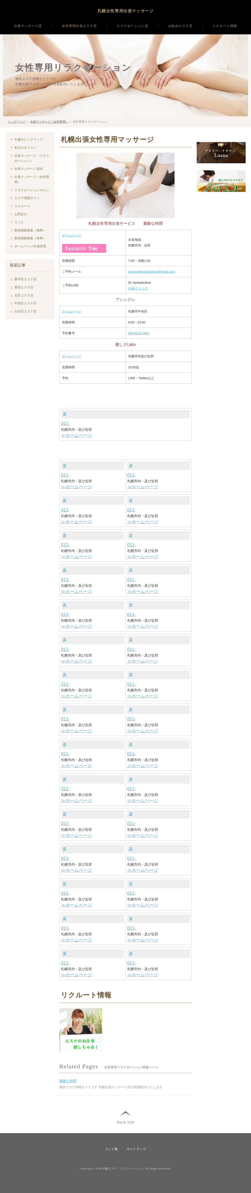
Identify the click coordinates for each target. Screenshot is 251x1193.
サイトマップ (136, 1149)
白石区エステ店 (25, 311)
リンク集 (111, 1149)
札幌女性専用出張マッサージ (126, 11)
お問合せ (20, 214)
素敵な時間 (67, 1081)
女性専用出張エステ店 (79, 26)
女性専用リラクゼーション (73, 68)
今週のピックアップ (28, 139)
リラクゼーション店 (132, 26)
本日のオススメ (25, 147)
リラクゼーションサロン (31, 190)
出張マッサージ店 (28, 26)
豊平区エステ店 (25, 279)
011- (65, 423)
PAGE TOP (125, 1122)
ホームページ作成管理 (30, 246)
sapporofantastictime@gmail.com (151, 271)
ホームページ (71, 235)
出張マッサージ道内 (28, 169)
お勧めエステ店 (180, 26)
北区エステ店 (23, 295)
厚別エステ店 (23, 287)
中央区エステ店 (25, 303)
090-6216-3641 (139, 333)
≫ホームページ (76, 435)
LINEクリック (138, 288)
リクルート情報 (225, 26)
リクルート (22, 206)
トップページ (16, 121)
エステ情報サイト (27, 198)
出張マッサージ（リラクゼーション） (31, 158)
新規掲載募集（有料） (30, 238)
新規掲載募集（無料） (30, 230)
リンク (19, 222)
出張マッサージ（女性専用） (49, 121)
